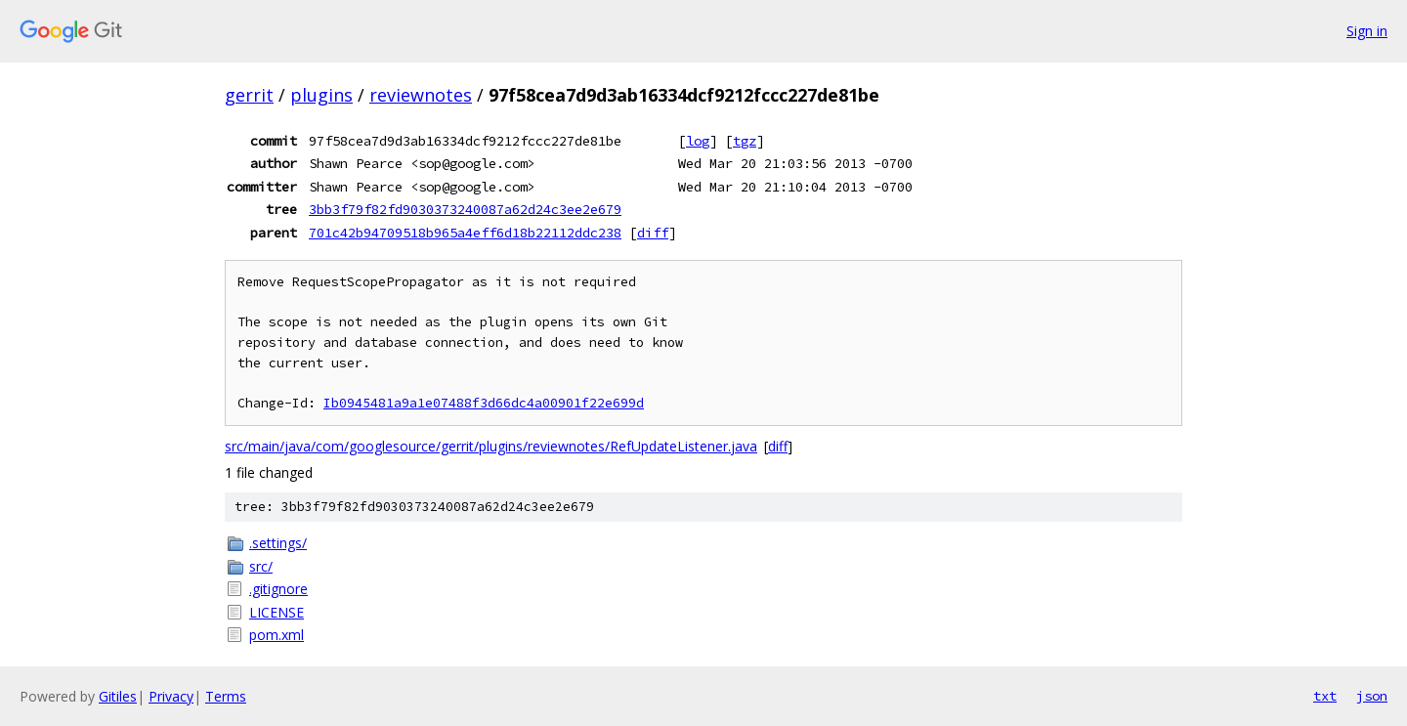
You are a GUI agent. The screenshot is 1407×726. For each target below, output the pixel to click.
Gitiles (118, 696)
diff (652, 232)
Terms (225, 696)
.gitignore (278, 588)
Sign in (1366, 30)
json (1371, 696)
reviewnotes (420, 95)
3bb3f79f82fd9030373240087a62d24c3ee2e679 (465, 209)
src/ (261, 566)
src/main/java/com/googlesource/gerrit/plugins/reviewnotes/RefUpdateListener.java (491, 446)
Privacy (171, 696)
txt (1325, 696)
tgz (744, 140)
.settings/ (278, 543)
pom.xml (276, 634)
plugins (321, 95)
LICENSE (276, 612)
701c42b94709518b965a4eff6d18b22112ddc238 (465, 232)
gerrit (249, 95)
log (697, 140)
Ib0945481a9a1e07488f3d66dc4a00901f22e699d (483, 403)
